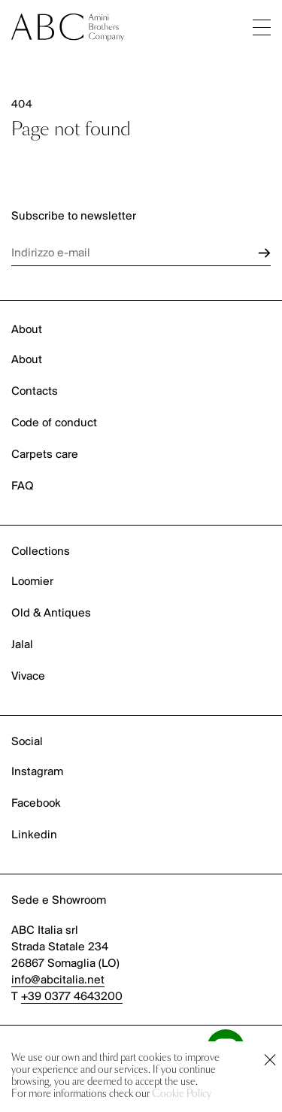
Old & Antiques (51, 614)
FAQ (22, 486)
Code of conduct (54, 423)
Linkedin (34, 835)
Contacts (34, 392)
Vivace (28, 677)
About (26, 360)
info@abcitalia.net (58, 980)
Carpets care (44, 455)
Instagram (37, 772)
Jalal (22, 645)
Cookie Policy (181, 1094)
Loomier (32, 582)
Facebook (36, 804)
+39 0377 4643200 (72, 997)
